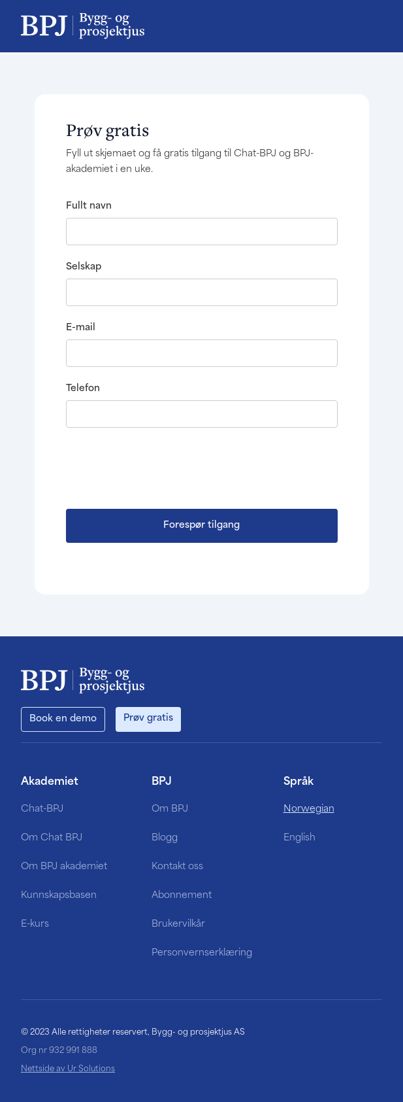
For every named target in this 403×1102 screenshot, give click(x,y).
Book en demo (63, 719)
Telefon (83, 389)
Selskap (83, 267)
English (299, 838)
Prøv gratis (148, 718)
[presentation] (165, 467)
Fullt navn (89, 206)
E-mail (80, 328)
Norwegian (308, 809)
